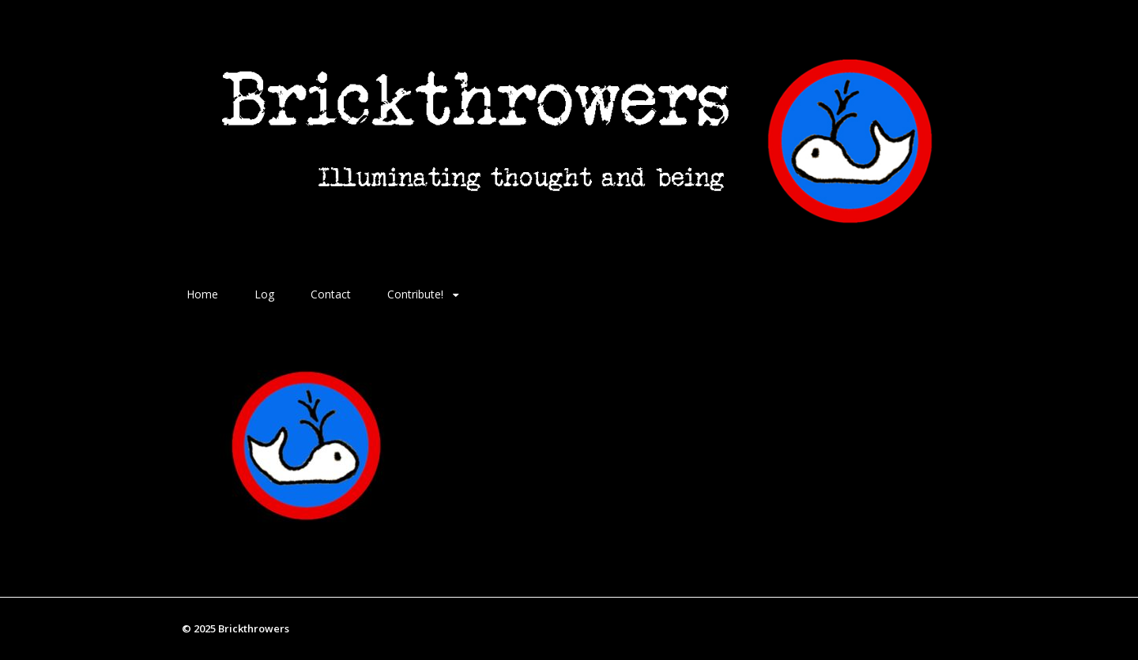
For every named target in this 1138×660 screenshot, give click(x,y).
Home (202, 294)
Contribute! (415, 294)
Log (264, 294)
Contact (331, 294)
